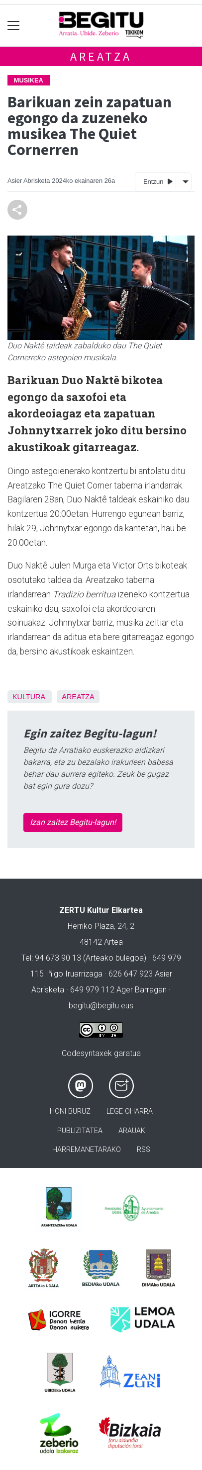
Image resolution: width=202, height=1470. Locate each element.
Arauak (131, 1131)
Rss (143, 1149)
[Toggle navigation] (13, 25)
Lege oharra (129, 1111)
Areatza (101, 56)
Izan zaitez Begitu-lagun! (73, 822)
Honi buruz (70, 1111)
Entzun (158, 181)
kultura (28, 697)
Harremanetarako (86, 1149)
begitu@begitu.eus (101, 1005)
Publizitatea (79, 1131)
